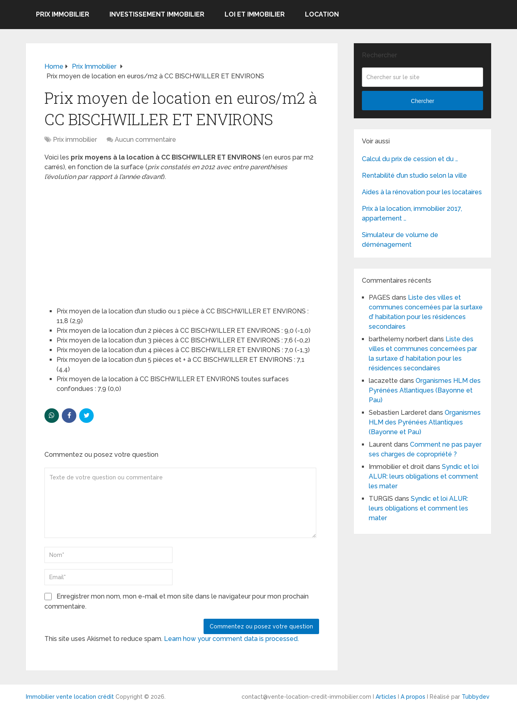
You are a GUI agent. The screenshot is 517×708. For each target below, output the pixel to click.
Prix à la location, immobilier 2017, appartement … (412, 213)
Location (322, 14)
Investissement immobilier (156, 14)
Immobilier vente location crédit (70, 696)
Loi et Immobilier (255, 14)
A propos (413, 696)
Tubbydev (476, 696)
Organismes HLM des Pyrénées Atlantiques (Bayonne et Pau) (425, 390)
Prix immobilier (62, 14)
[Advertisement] (105, 240)
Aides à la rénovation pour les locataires (422, 192)
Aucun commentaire (145, 139)
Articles (386, 696)
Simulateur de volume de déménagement (400, 239)
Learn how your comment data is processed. (231, 639)
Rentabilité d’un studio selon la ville (414, 175)
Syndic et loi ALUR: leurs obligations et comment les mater (424, 476)
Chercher (422, 101)
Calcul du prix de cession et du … (410, 159)
